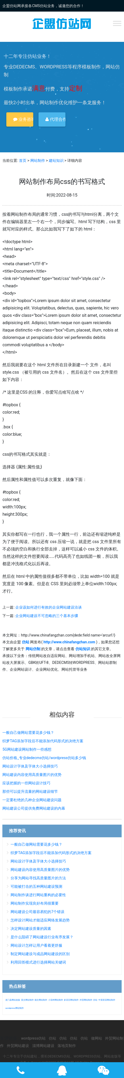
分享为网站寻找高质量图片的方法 (38, 878)
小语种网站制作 (55, 1000)
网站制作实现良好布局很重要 (35, 903)
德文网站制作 (41, 1000)
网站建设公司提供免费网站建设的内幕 (33, 808)
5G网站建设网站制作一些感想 (26, 749)
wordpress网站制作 (14, 1008)
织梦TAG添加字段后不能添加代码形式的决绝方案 (42, 741)
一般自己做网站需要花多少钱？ (28, 732)
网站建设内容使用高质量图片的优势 (31, 775)
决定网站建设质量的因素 (31, 928)
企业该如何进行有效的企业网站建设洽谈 (48, 607)
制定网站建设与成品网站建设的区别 (40, 954)
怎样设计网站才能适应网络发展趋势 (40, 920)
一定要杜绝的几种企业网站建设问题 (31, 800)
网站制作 (37, 160)
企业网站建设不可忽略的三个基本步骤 (46, 616)
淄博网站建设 (43, 1046)
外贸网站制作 (86, 1000)
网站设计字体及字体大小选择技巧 (30, 766)
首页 (22, 160)
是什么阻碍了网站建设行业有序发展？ (42, 937)
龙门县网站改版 (12, 1000)
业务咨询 (23, 119)
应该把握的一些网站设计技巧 (26, 783)
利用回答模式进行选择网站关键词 (38, 962)
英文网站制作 (27, 1000)
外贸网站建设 (18, 1046)
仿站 (95, 1000)
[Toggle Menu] (117, 23)
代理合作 (55, 119)
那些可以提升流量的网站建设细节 (30, 791)
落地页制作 (67, 1046)
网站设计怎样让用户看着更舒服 (36, 945)
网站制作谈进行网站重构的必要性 (38, 895)
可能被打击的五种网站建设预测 (36, 886)
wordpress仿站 (33, 1038)
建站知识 (56, 160)
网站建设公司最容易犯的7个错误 (37, 912)
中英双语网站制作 (106, 1000)
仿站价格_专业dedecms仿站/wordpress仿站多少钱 (44, 758)
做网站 (96, 1038)
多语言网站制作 (71, 1000)
